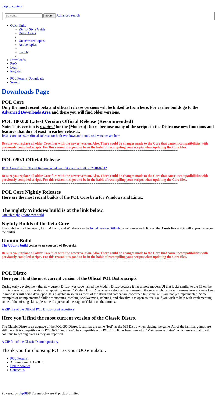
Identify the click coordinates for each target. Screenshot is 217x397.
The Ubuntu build (15, 245)
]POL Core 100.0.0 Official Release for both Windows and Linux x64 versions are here (61, 136)
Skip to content (12, 6)
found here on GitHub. (105, 228)
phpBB (23, 393)
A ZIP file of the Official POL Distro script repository (38, 309)
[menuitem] (32, 29)
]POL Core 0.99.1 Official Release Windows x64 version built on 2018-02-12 (54, 168)
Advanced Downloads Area (26, 112)
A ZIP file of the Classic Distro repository (30, 341)
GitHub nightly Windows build (23, 215)
